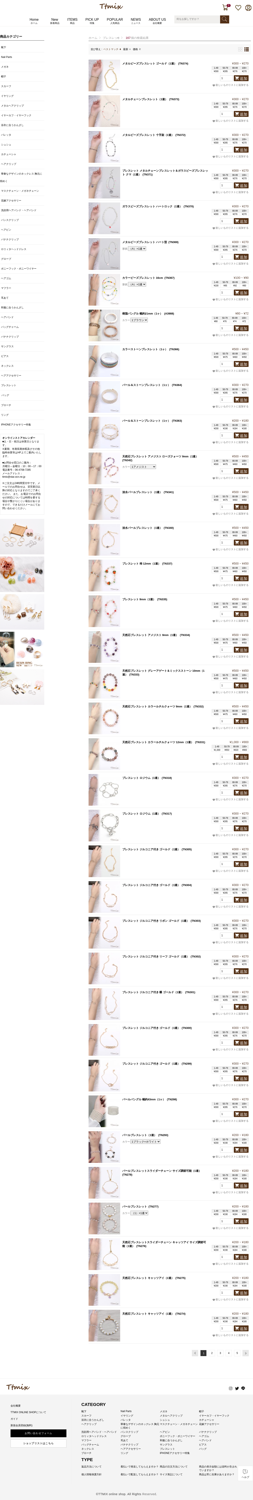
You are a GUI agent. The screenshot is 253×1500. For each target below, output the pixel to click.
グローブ (6, 258)
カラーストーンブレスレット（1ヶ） (145, 349)
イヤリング (7, 95)
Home (34, 21)
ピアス (5, 356)
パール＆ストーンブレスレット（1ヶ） (146, 385)
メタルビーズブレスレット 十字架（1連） (148, 135)
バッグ (5, 395)
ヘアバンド (7, 317)
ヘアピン (6, 229)
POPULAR (115, 21)
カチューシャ (8, 154)
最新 (127, 49)
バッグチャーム (10, 326)
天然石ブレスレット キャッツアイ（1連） (148, 1278)
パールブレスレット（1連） (139, 1135)
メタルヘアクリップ (12, 105)
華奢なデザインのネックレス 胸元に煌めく (21, 177)
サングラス (7, 346)
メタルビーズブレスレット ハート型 (144, 242)
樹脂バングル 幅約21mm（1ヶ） (142, 313)
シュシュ (6, 144)
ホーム (93, 38)
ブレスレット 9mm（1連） (139, 599)
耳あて (5, 297)
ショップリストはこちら (38, 1443)
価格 (137, 49)
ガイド (14, 1418)
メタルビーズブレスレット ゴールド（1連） (149, 63)
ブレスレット (111, 38)
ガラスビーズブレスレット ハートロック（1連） (152, 206)
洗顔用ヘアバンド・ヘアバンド (18, 210)
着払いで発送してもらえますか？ (140, 1466)
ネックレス (7, 365)
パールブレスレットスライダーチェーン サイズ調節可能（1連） (161, 1170)
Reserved (149, 1494)
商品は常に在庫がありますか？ (216, 1474)
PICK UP (92, 21)
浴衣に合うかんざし (12, 125)
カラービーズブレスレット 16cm (142, 277)
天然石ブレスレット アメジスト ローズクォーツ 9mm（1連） (160, 456)
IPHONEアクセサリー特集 (16, 424)
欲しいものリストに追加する (231, 84)
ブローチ (6, 405)
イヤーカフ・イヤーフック (16, 115)
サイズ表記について (171, 1474)
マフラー (6, 288)
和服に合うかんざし (12, 307)
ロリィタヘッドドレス (13, 249)
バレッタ (6, 134)
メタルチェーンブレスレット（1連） (145, 99)
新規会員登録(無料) (21, 1425)
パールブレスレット (134, 1206)
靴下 (3, 47)
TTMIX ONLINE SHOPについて (28, 1412)
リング (5, 414)
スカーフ (6, 86)
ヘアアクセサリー (11, 375)
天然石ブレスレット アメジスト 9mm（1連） (150, 635)
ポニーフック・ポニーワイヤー (18, 268)
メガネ (5, 66)
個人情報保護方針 (91, 1474)
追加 (243, 79)
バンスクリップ (10, 220)
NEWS (136, 21)
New (54, 21)
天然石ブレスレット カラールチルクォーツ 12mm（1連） (158, 742)
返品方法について (91, 1466)
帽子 (3, 76)
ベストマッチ (112, 49)
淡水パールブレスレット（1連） (142, 492)
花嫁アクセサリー (11, 200)
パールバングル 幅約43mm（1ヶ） (143, 1099)
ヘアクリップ (8, 164)
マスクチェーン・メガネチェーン (20, 190)
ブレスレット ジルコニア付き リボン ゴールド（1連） (155, 920)
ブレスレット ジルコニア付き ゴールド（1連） (151, 849)
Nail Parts (6, 57)
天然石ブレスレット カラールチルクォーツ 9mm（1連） (157, 706)
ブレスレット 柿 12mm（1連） (141, 563)
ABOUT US (157, 21)
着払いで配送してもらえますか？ (140, 1474)
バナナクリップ (10, 239)
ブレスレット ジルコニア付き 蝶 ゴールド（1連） (153, 992)
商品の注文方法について (174, 1466)
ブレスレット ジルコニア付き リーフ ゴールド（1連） (155, 956)
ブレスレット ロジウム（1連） (141, 777)
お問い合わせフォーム (38, 1433)
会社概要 (16, 1405)
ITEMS (72, 21)
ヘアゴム (6, 278)
